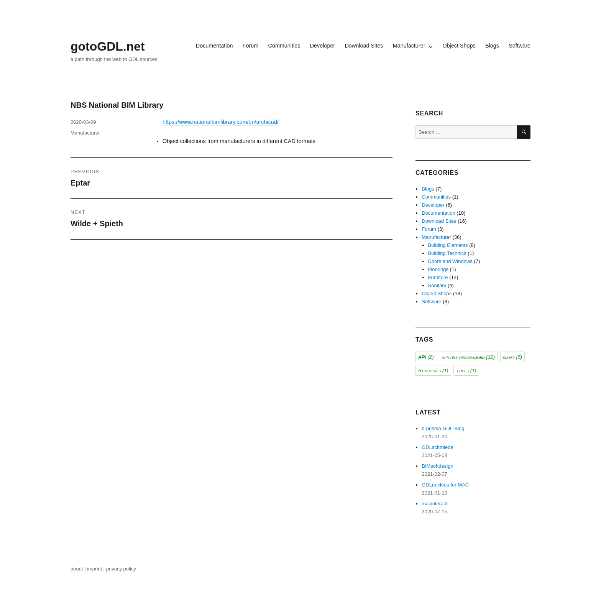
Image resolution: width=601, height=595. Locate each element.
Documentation (214, 46)
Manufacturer (409, 46)
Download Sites (364, 46)
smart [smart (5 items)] (512, 357)
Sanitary (437, 285)
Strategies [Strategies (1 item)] (433, 370)
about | (79, 569)
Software (519, 46)
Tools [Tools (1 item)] (466, 370)
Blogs (492, 46)
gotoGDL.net (108, 46)
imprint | (96, 569)
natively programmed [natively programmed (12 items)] (468, 357)
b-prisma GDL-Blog (443, 428)
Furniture (438, 277)
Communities (284, 46)
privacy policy (122, 569)
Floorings (438, 269)
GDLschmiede (437, 447)
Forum (251, 46)
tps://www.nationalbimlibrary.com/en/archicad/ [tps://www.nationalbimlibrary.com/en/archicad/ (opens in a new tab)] (223, 122)
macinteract (434, 503)
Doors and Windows (450, 261)
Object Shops (458, 46)
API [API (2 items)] (426, 357)
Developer (322, 46)
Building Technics (447, 253)
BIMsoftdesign (437, 466)
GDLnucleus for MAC (445, 485)
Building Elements (448, 245)
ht (165, 122)
